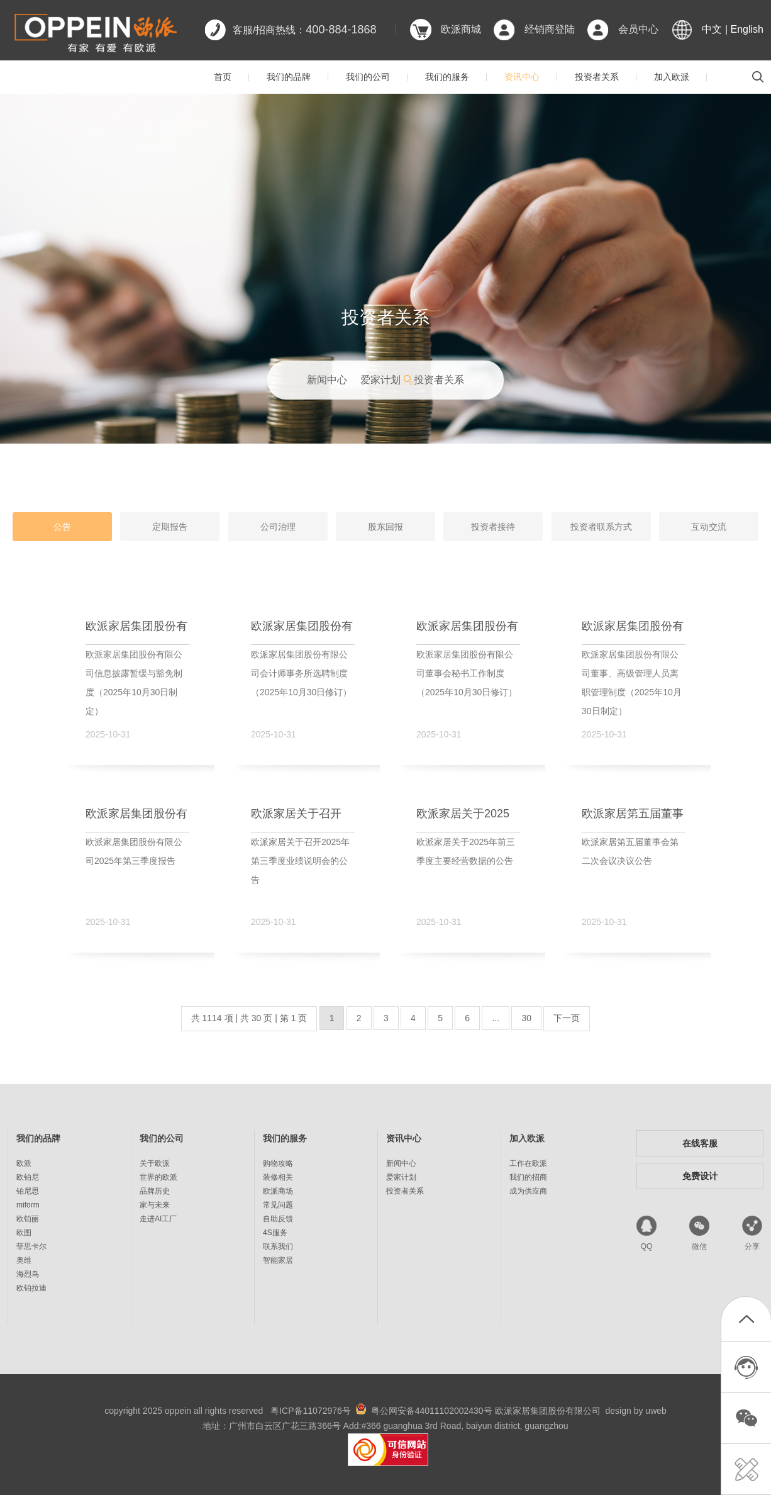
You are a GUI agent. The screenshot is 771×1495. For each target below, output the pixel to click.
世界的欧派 (158, 1177)
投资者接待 (493, 527)
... (495, 1018)
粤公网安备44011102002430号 (431, 1411)
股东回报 (385, 527)
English (747, 29)
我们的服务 (447, 77)
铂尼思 (27, 1191)
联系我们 (278, 1246)
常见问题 (278, 1205)
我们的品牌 (289, 77)
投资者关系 (597, 77)
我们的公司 (368, 77)
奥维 (23, 1260)
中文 (712, 29)
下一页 (566, 1018)
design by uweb (636, 1411)
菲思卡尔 (31, 1246)
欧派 (23, 1163)
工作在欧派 (528, 1163)
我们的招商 (528, 1177)
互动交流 (708, 527)
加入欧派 (671, 77)
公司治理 (278, 527)
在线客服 (700, 1143)
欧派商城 (461, 29)
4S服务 (275, 1232)
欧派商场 (278, 1191)
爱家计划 (380, 379)
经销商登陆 (549, 29)
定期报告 (169, 527)
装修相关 (278, 1177)
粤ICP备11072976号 (310, 1411)
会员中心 (638, 29)
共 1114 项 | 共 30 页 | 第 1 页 (249, 1018)
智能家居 (278, 1260)
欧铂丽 (27, 1218)
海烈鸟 (27, 1274)
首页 (222, 77)
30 (526, 1018)
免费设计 (700, 1176)
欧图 (23, 1232)
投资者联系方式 (601, 527)
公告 (62, 527)
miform (28, 1205)
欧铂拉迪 (31, 1288)
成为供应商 (528, 1191)
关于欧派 (155, 1163)
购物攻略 (278, 1163)
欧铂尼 (27, 1177)
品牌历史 (155, 1191)
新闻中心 (327, 379)
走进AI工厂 (158, 1218)
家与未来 (155, 1205)
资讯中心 (522, 77)
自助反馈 (278, 1218)
